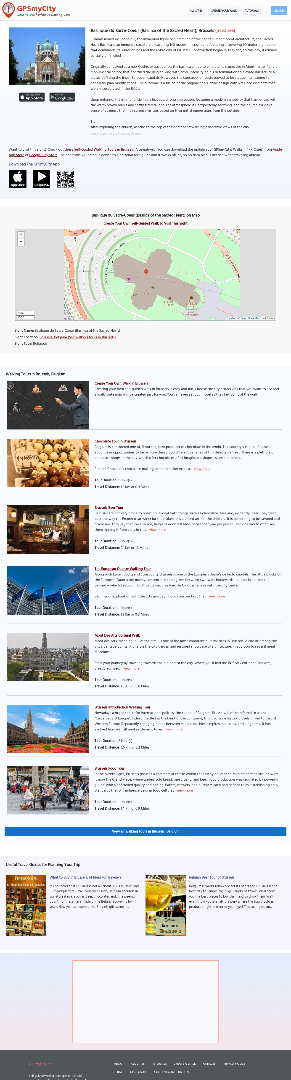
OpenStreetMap (250, 318)
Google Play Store (43, 155)
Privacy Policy (233, 1063)
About (119, 1063)
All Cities (196, 10)
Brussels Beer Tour (109, 508)
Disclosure (138, 1072)
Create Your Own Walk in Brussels (121, 384)
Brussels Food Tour (109, 769)
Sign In (279, 10)
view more (202, 469)
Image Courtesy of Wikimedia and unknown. (116, 134)
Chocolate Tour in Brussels (115, 442)
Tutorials (252, 10)
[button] (21, 235)
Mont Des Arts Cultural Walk (117, 636)
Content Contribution (171, 1072)
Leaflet (232, 318)
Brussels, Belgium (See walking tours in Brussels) (78, 337)
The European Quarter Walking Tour (123, 569)
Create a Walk (185, 1063)
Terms (118, 1072)
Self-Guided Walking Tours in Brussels (104, 150)
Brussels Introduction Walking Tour (122, 708)
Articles (209, 1063)
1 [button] (145, 271)
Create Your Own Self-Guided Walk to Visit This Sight (145, 224)
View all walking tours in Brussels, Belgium (145, 831)
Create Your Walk (224, 10)
